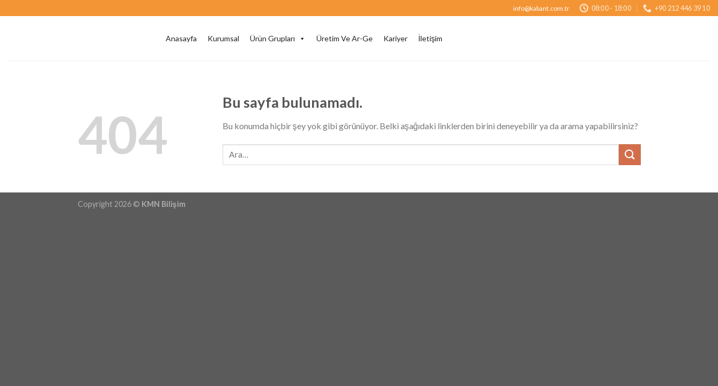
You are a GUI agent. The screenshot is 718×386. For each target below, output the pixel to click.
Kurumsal (223, 38)
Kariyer (395, 38)
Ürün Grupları (278, 38)
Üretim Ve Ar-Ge (344, 38)
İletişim (430, 38)
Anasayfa (181, 38)
